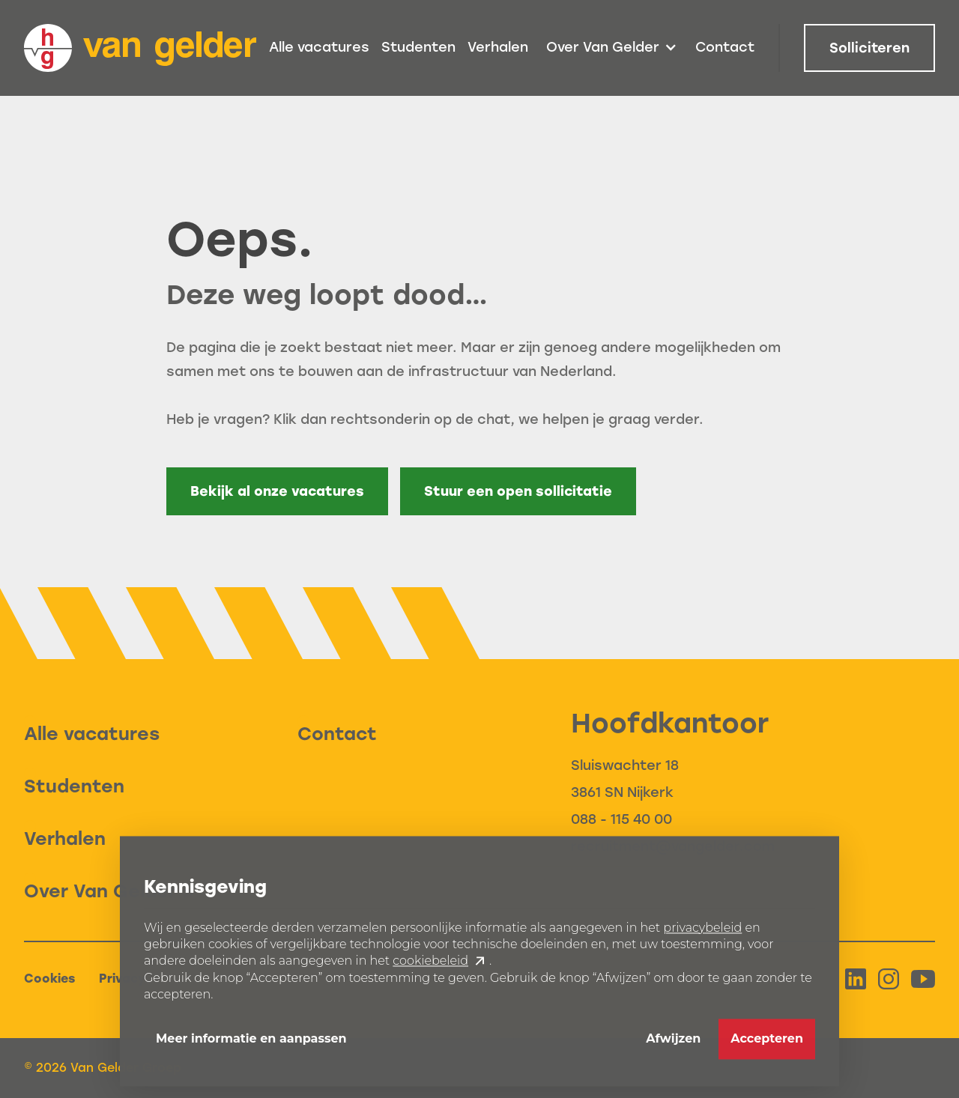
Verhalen (498, 47)
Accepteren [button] (766, 1045)
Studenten (418, 47)
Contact (724, 47)
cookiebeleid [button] (430, 968)
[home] (140, 48)
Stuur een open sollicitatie (518, 491)
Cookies (49, 978)
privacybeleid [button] (702, 934)
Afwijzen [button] (673, 1045)
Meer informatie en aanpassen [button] (251, 1045)
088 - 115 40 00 (621, 819)
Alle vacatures (319, 47)
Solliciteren (869, 48)
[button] (611, 48)
